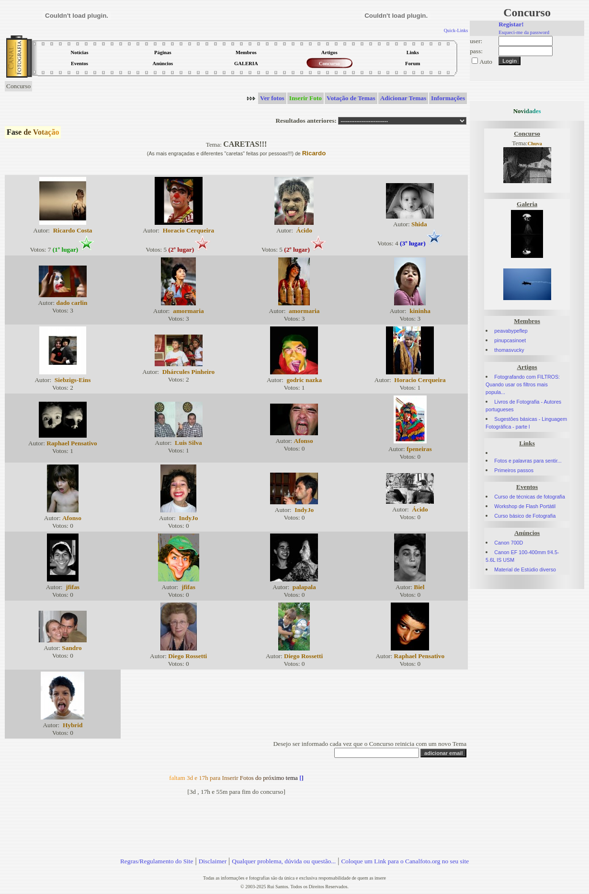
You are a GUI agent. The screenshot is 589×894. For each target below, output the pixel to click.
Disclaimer (213, 861)
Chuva (535, 143)
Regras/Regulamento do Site (156, 861)
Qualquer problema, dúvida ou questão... (284, 861)
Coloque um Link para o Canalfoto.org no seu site (405, 861)
